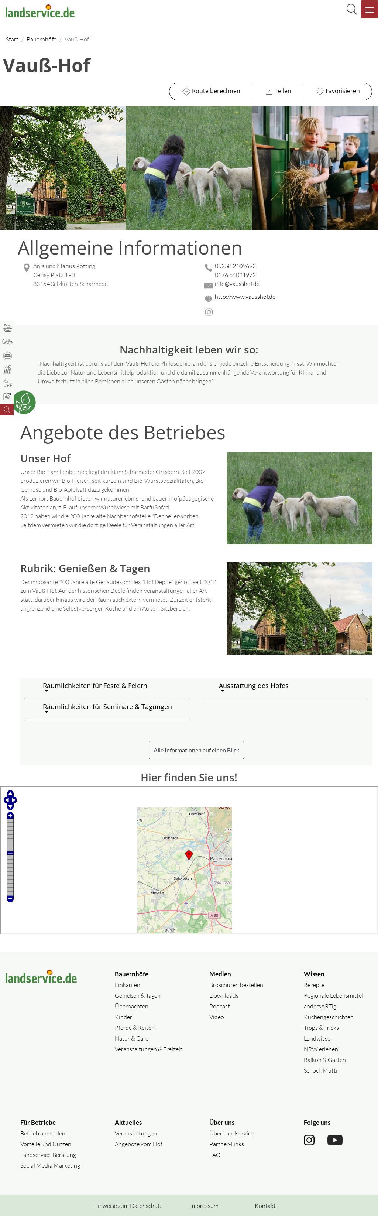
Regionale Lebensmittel (333, 995)
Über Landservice (231, 1133)
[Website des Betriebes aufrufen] (287, 298)
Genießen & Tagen (138, 995)
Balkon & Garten (325, 1059)
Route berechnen (210, 91)
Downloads (223, 995)
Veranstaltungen (136, 1133)
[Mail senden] (287, 285)
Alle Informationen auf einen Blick (196, 750)
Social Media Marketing (50, 1165)
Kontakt (265, 1205)
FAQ (215, 1154)
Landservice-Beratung (48, 1154)
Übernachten (131, 1006)
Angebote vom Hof (138, 1144)
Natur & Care (131, 1038)
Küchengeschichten (329, 1017)
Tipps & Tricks (321, 1027)
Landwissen (319, 1038)
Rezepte (314, 984)
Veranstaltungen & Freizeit (148, 1049)
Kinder (123, 1017)
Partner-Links (226, 1144)
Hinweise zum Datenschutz (127, 1205)
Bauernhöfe (41, 39)
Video (216, 1017)
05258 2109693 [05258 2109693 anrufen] (235, 266)
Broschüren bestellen (236, 984)
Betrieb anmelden (42, 1133)
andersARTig (320, 1006)
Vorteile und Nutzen (45, 1144)
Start (12, 39)
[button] (114, 688)
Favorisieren (337, 91)
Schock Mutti (320, 1070)
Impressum (204, 1205)
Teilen (277, 91)
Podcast (219, 1006)
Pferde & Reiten (135, 1027)
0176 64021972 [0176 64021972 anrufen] (235, 275)
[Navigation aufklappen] (369, 9)
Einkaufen (127, 984)
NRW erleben (321, 1049)
